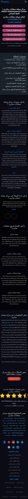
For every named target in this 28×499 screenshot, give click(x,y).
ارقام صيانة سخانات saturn (18, 487)
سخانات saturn (8, 487)
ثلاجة (12, 322)
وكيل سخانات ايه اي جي (11, 420)
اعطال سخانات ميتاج (8, 418)
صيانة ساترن (14, 234)
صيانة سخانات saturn (20, 482)
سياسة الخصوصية (5, 327)
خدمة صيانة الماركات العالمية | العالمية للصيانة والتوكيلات (14, 430)
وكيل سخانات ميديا (21, 420)
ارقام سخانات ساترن (23, 496)
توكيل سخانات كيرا (8, 428)
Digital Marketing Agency (18, 433)
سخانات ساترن (5, 496)
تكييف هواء (7, 322)
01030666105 (14, 19)
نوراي (9, 433)
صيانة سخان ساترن (14, 293)
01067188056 (14, 22)
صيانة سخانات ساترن (14, 254)
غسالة (16, 322)
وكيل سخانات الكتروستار (12, 423)
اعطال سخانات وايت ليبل (19, 418)
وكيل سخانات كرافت (13, 425)
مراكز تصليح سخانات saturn (9, 482)
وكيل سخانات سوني (17, 428)
